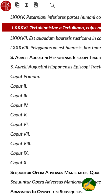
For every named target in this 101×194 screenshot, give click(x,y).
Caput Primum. (25, 76)
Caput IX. (20, 153)
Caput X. (19, 162)
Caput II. (19, 86)
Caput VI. (20, 124)
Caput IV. (20, 105)
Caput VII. (20, 134)
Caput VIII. (21, 143)
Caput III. (20, 95)
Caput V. (19, 114)
